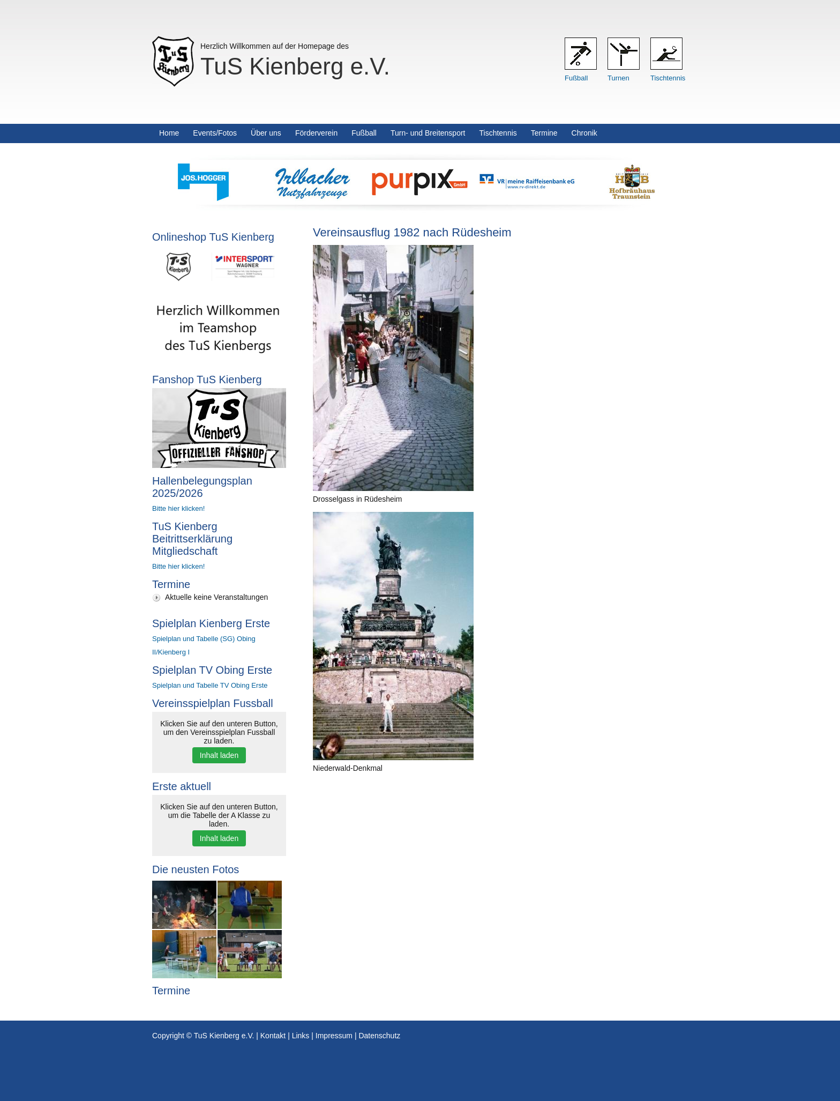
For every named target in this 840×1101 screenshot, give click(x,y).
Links (301, 1035)
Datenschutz (379, 1035)
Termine (544, 133)
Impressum (334, 1035)
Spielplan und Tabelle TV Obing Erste (210, 685)
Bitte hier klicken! (178, 508)
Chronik (584, 133)
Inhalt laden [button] (219, 755)
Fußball (576, 78)
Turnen (618, 78)
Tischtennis (667, 78)
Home (169, 133)
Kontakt (273, 1035)
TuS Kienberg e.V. (295, 66)
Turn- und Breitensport (428, 133)
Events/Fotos (215, 133)
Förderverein (316, 133)
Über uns (266, 133)
